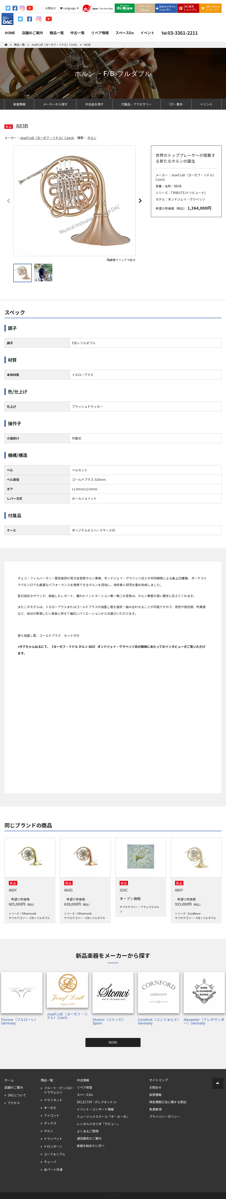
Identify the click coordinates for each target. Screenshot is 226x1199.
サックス (50, 1123)
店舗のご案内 (32, 32)
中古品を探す (94, 104)
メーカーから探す (55, 104)
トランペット (53, 1138)
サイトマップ (158, 1080)
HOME (10, 32)
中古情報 (83, 1080)
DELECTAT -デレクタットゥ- (97, 1102)
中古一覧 (77, 32)
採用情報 (155, 1094)
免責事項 (155, 1109)
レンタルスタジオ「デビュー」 (98, 1124)
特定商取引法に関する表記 (167, 1102)
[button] (140, 200)
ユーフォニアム (54, 1154)
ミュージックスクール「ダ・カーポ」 (103, 1116)
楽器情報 (19, 104)
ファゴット (51, 1115)
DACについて (17, 1095)
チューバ (50, 1162)
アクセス (14, 1103)
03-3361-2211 (179, 32)
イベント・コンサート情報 (95, 1109)
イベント (147, 32)
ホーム (9, 1080)
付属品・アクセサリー (136, 104)
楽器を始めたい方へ (91, 1145)
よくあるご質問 (87, 1131)
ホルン (91, 137)
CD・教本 (176, 104)
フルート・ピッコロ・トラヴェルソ (59, 1090)
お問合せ (155, 1087)
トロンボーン (53, 1146)
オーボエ (50, 1107)
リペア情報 (100, 32)
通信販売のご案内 (89, 1138)
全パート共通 (53, 1169)
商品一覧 (57, 32)
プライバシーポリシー (164, 1116)
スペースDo (124, 32)
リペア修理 (84, 1087)
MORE (113, 1042)
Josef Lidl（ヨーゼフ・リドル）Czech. (47, 137)
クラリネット (53, 1100)
